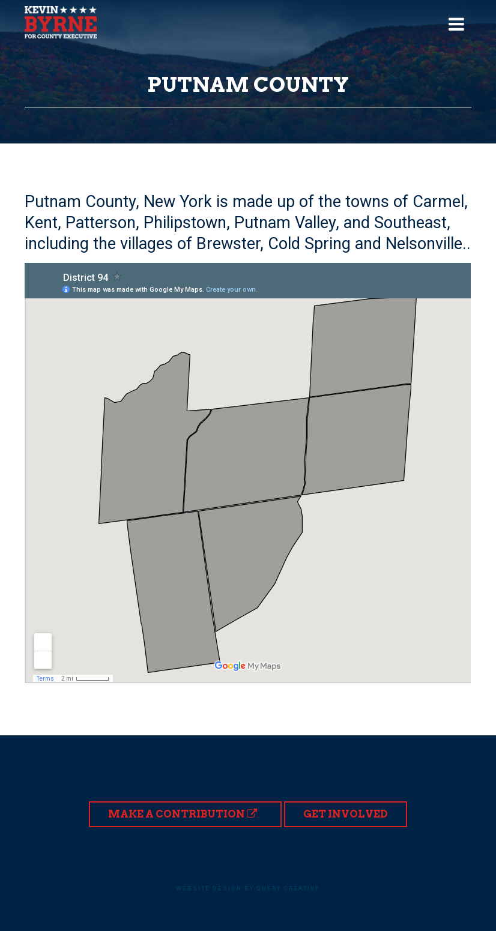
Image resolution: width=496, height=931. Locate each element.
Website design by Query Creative (248, 888)
